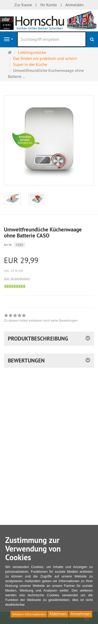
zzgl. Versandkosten (17, 278)
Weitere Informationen (28, 614)
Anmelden (74, 4)
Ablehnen (58, 614)
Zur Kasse (23, 4)
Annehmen (81, 614)
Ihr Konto (48, 4)
